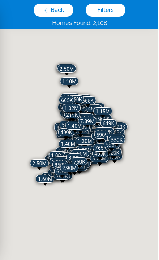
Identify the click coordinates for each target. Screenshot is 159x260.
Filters (105, 9)
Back (56, 9)
